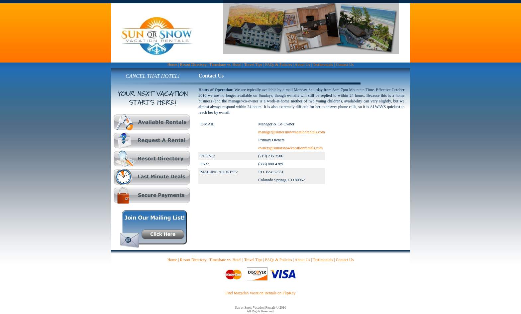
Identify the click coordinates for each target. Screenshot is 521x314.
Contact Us (345, 64)
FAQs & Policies (278, 64)
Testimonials (323, 64)
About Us (302, 64)
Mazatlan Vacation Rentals (255, 293)
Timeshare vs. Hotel (225, 64)
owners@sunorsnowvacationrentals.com (290, 148)
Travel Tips (253, 64)
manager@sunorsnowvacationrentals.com (291, 132)
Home (172, 64)
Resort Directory (193, 64)
